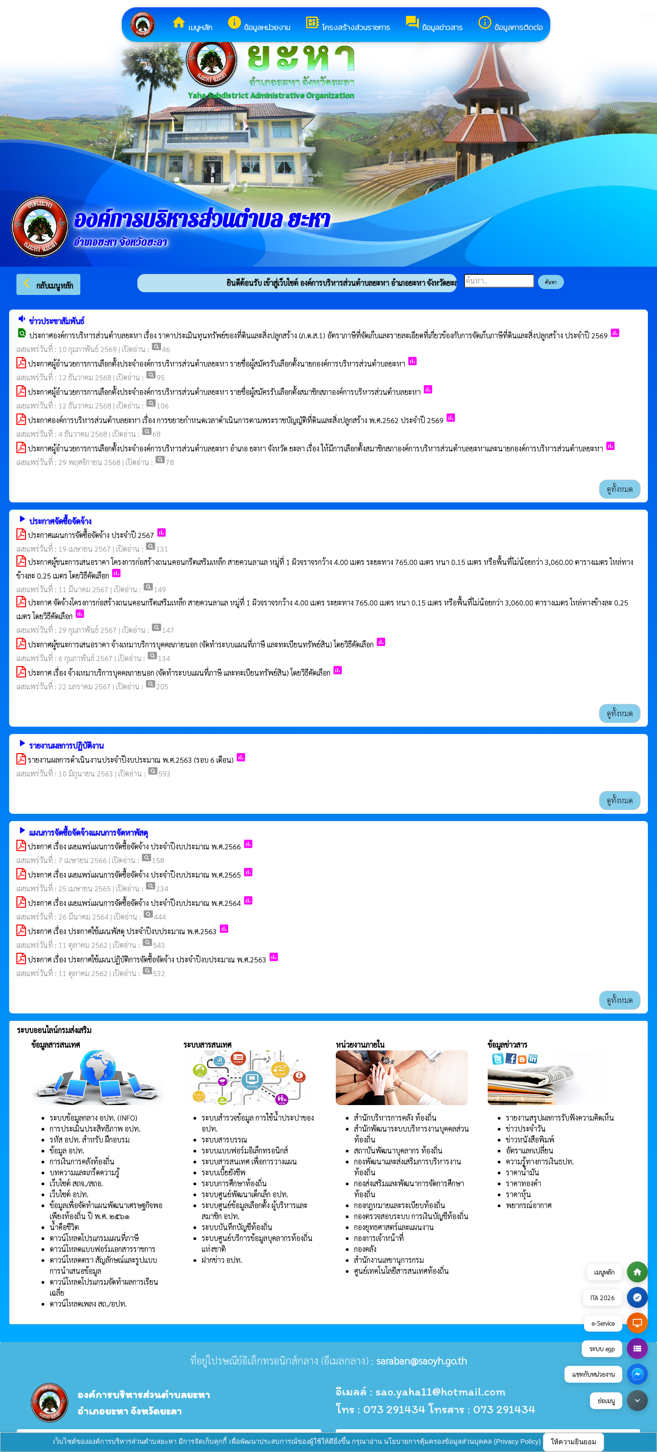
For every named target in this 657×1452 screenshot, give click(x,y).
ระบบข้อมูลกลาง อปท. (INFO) (93, 1117)
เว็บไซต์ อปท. (69, 1194)
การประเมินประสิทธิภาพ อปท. (95, 1128)
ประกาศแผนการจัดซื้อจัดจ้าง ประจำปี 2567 (91, 535)
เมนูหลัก (191, 24)
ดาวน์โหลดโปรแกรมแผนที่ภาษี (94, 1238)
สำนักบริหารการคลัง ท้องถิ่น (395, 1117)
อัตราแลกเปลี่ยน (529, 1150)
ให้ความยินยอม (573, 1442)
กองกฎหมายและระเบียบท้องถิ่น (399, 1205)
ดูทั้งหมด (620, 489)
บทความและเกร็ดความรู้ (85, 1172)
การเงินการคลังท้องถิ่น (82, 1161)
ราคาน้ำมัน (522, 1172)
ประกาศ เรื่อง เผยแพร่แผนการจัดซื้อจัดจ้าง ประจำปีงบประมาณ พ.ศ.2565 (134, 874)
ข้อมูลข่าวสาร (434, 24)
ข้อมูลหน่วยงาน (258, 24)
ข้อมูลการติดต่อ (510, 24)
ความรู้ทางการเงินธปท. (540, 1161)
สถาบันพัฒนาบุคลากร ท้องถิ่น (398, 1150)
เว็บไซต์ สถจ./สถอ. (76, 1183)
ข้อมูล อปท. (67, 1150)
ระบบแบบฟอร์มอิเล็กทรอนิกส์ (245, 1150)
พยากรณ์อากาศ (529, 1205)
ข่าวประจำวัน (526, 1128)
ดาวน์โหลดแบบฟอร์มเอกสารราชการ (103, 1249)
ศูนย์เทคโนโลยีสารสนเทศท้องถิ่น (401, 1271)
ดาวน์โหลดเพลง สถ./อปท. (88, 1303)
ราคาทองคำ (523, 1183)
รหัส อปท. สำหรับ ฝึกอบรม (90, 1139)
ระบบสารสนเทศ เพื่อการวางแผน (249, 1161)
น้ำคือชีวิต (64, 1227)
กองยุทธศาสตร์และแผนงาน (394, 1227)
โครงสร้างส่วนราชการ (347, 24)
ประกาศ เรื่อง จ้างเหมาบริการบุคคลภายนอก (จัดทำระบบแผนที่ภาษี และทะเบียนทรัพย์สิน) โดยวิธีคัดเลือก (179, 672)
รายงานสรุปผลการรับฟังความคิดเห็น (560, 1117)
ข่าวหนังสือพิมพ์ (530, 1139)
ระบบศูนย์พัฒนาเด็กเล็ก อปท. (245, 1194)
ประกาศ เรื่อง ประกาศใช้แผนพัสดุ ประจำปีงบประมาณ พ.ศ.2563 (122, 931)
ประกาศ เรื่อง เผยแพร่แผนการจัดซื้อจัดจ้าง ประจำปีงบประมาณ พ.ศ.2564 (134, 903)
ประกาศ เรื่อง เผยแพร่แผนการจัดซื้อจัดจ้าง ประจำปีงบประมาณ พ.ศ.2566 (134, 846)
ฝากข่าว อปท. (222, 1260)
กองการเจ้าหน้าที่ (379, 1238)
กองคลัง (365, 1249)
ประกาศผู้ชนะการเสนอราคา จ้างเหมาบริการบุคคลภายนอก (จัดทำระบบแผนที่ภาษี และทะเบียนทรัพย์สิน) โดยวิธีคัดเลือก (201, 644)
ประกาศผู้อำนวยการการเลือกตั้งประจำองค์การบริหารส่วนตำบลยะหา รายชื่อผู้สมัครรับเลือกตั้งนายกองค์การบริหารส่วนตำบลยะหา (216, 363)
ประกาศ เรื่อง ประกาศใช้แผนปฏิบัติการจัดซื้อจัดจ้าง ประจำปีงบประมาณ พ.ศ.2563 (147, 959)
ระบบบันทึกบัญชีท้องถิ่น (237, 1227)
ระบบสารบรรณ (224, 1139)
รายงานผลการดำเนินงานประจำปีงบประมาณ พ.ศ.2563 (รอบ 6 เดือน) (131, 760)
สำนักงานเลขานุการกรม (389, 1260)
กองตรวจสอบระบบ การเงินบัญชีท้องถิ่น (411, 1216)
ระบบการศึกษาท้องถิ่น (234, 1183)
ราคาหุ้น (518, 1194)
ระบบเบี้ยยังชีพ (223, 1172)
